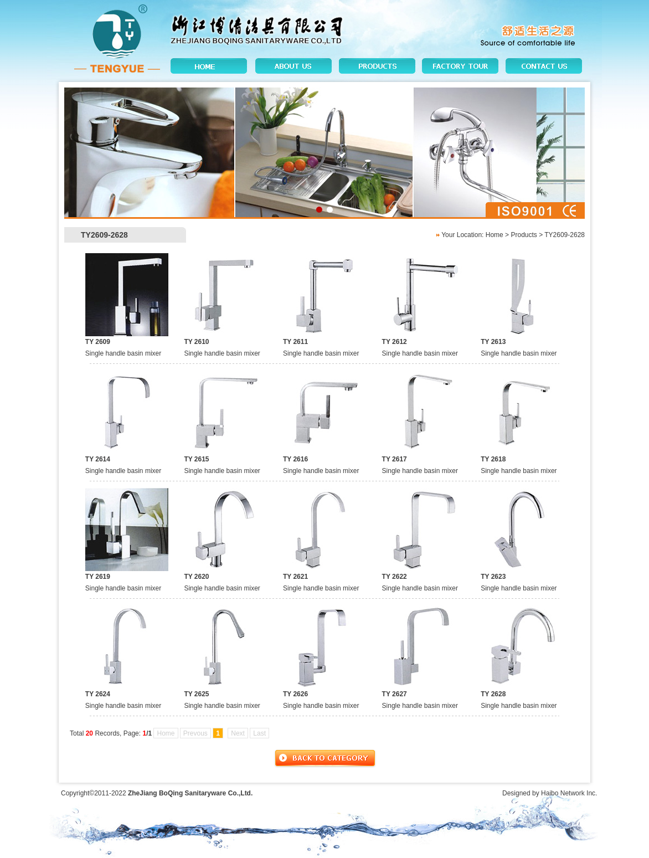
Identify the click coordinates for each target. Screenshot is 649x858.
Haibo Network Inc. (569, 793)
